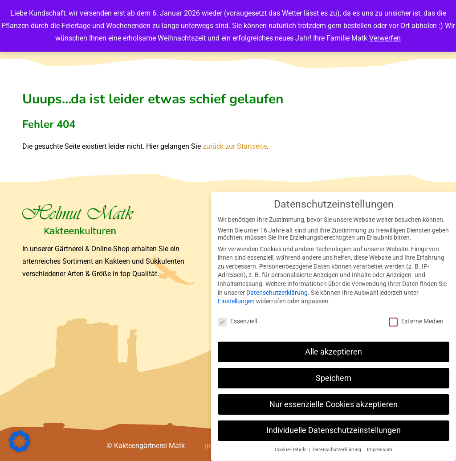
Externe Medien (416, 321)
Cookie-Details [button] (291, 450)
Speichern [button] (333, 378)
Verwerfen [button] (385, 38)
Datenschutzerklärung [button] (337, 450)
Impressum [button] (379, 450)
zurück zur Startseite (235, 146)
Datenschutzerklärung (277, 292)
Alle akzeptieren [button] (333, 351)
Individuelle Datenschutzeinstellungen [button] (333, 430)
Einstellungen (236, 301)
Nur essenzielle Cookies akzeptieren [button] (333, 404)
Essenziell (237, 321)
